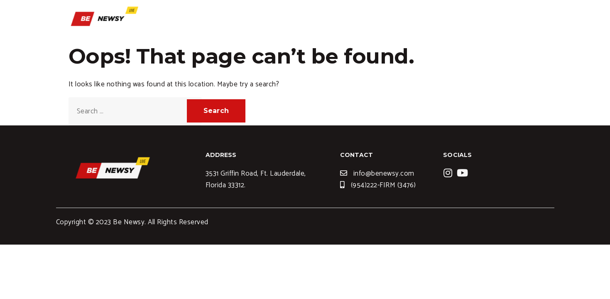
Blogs (431, 18)
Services (391, 18)
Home (351, 18)
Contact (504, 18)
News (466, 18)
